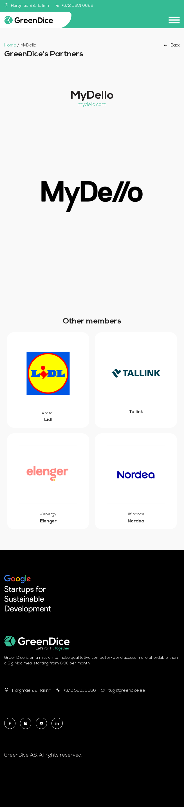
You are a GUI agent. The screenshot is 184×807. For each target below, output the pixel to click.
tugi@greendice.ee (126, 691)
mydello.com (92, 104)
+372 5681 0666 (74, 6)
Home (10, 45)
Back (171, 45)
